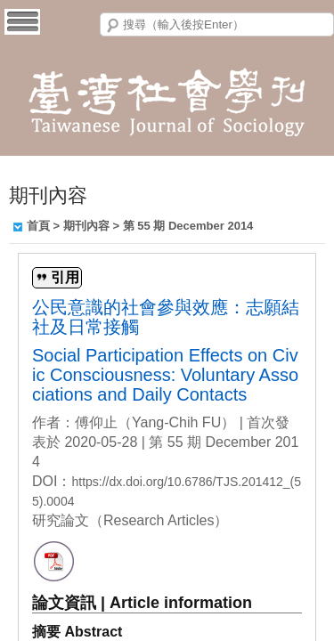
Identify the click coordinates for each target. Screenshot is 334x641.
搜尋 (113, 25)
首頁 (38, 225)
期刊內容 (86, 225)
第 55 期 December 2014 (188, 225)
